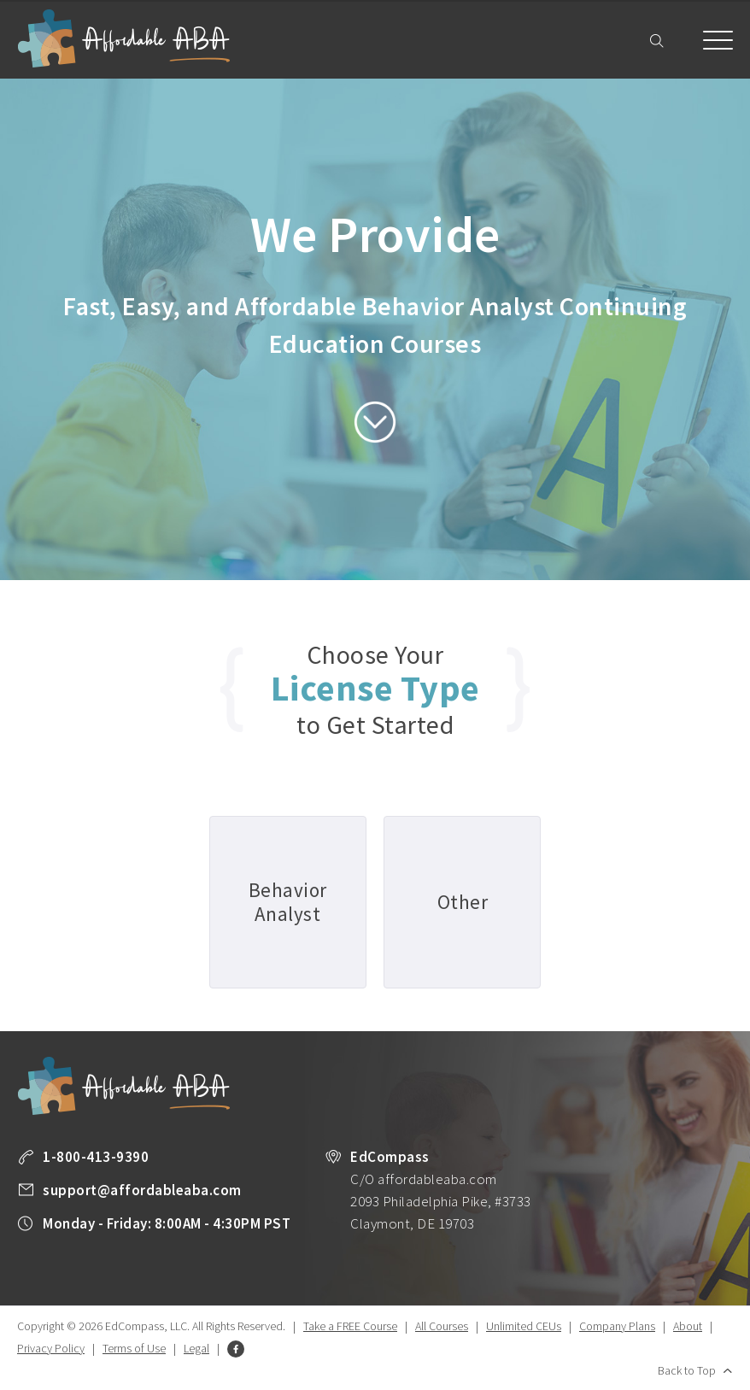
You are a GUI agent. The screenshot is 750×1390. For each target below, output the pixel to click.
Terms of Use (134, 1348)
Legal (196, 1348)
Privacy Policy (51, 1348)
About (687, 1326)
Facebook (235, 1349)
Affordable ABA (124, 38)
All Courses (441, 1326)
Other (463, 901)
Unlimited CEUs (523, 1326)
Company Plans (617, 1326)
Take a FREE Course (350, 1326)
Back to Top (687, 1370)
